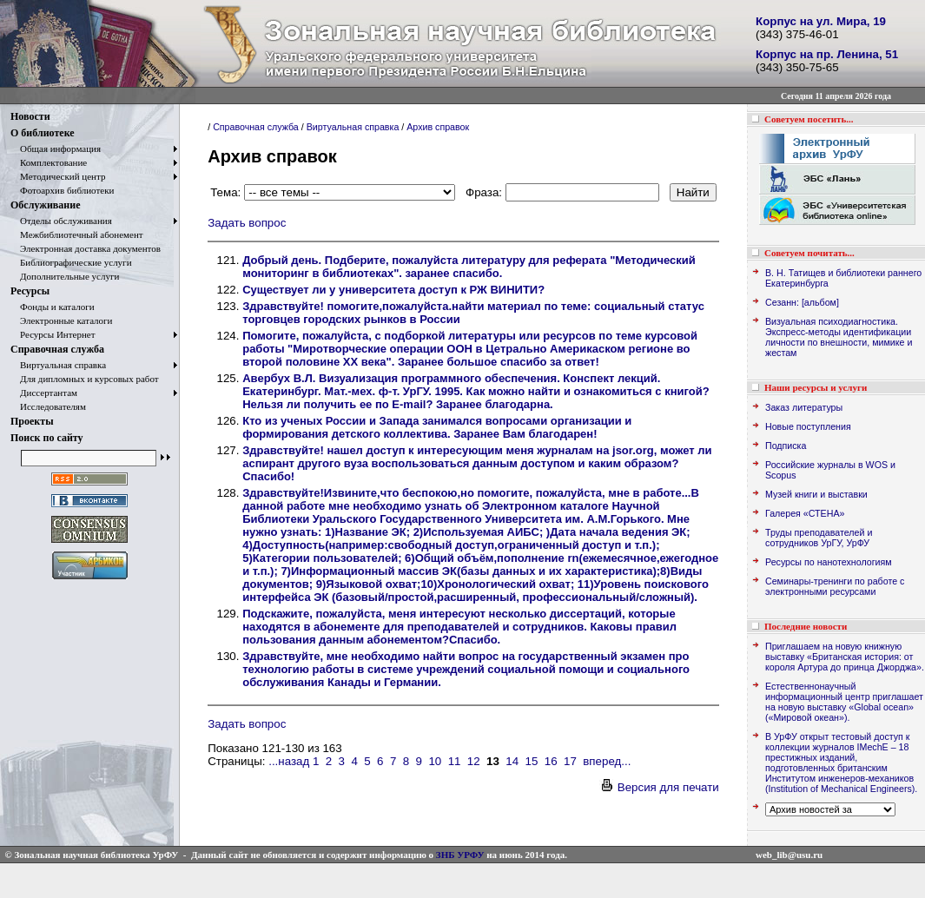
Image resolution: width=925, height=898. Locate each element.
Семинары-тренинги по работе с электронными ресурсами (834, 586)
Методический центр (57, 176)
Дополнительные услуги (64, 276)
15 (531, 761)
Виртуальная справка (58, 365)
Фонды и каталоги (52, 306)
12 (473, 761)
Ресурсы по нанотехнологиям (828, 562)
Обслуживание (45, 205)
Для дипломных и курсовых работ (84, 378)
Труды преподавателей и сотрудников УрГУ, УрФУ (818, 537)
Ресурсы (30, 291)
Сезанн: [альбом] (802, 302)
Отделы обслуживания (61, 220)
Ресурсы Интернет (53, 334)
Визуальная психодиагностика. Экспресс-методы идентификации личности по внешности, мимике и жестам (838, 337)
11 (454, 761)
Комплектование (48, 162)
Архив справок (437, 127)
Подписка (785, 445)
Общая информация (55, 148)
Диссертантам (43, 392)
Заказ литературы (803, 407)
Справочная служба (57, 349)
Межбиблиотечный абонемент (76, 234)
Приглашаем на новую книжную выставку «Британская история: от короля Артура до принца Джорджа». (844, 656)
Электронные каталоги (61, 320)
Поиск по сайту (46, 438)
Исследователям (48, 406)
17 (570, 761)
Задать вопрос (247, 222)
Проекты (32, 421)
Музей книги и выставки (816, 494)
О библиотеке (42, 133)
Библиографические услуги (71, 262)
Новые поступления (808, 426)
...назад (288, 761)
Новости (30, 116)
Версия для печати (659, 787)
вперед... (607, 761)
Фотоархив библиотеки (62, 190)
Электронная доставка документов (85, 248)
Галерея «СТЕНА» (804, 513)
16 (551, 761)
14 (512, 761)
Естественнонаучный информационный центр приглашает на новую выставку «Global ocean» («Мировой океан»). (844, 702)
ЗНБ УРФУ (460, 854)
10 (434, 761)
